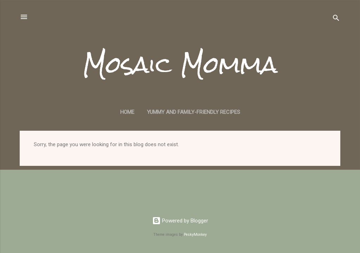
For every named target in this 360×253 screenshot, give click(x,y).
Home (127, 112)
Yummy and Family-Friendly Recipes (193, 112)
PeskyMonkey (195, 234)
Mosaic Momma (180, 64)
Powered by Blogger (180, 221)
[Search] (336, 19)
